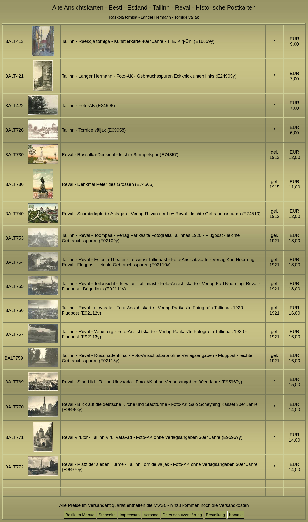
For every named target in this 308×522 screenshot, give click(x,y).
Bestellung (215, 515)
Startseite (107, 515)
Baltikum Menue (80, 515)
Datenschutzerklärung (182, 515)
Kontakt (236, 515)
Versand (151, 515)
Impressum (130, 515)
